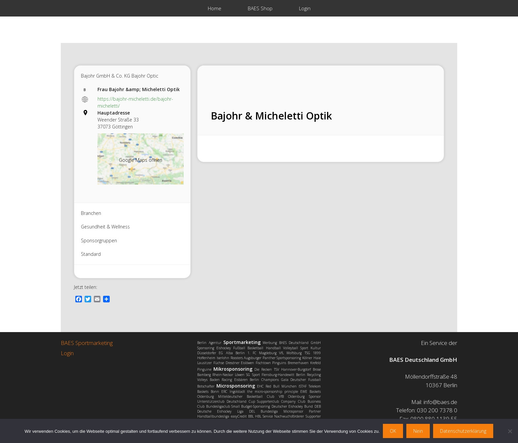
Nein (418, 431)
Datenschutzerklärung (463, 431)
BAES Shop (260, 8)
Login (305, 8)
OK (393, 431)
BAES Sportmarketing (87, 343)
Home (214, 8)
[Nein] (509, 431)
